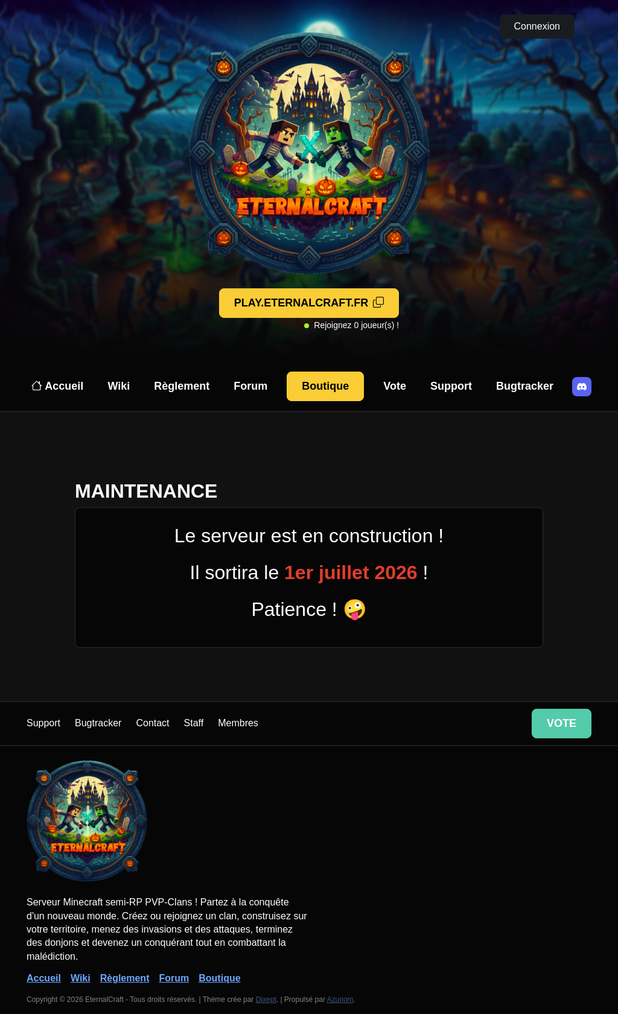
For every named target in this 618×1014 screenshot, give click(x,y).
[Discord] (581, 386)
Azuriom (340, 999)
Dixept (266, 999)
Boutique (325, 386)
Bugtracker (524, 386)
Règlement (181, 386)
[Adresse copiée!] (309, 303)
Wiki (118, 386)
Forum (250, 386)
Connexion (537, 26)
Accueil (57, 386)
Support (451, 386)
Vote (394, 386)
